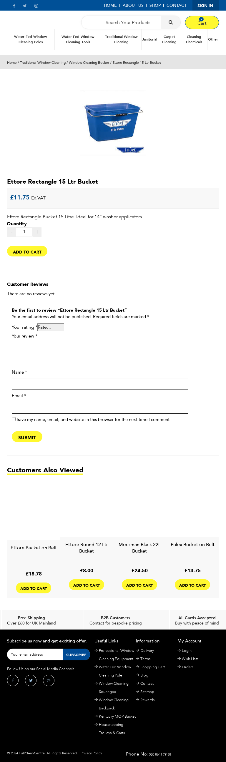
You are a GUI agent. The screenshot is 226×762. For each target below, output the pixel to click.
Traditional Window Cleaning (121, 39)
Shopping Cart (152, 667)
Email (19, 396)
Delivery (147, 650)
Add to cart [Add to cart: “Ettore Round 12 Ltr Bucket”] (86, 585)
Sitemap (147, 691)
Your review (24, 336)
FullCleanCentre (32, 753)
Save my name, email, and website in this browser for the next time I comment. (94, 420)
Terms (145, 659)
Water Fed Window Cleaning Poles (30, 39)
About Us (133, 5)
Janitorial (149, 39)
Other (213, 39)
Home (110, 5)
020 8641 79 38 (160, 754)
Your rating (24, 327)
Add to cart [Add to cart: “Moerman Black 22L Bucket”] (139, 585)
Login (187, 650)
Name (19, 372)
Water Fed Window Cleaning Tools (78, 39)
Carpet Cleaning (169, 39)
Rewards (147, 700)
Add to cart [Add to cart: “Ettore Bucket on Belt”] (33, 588)
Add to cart (27, 251)
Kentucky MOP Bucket (117, 716)
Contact (177, 5)
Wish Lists (190, 659)
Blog (144, 675)
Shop (155, 5)
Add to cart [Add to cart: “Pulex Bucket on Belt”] (192, 585)
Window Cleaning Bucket (89, 63)
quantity (113, 211)
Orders (188, 667)
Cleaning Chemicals (194, 39)
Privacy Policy (91, 753)
